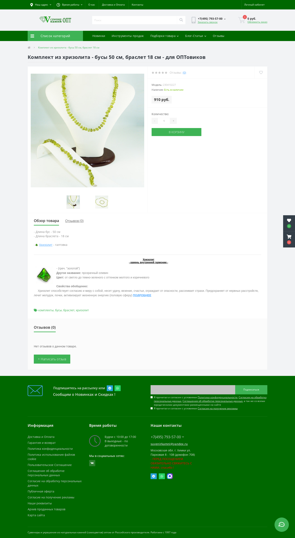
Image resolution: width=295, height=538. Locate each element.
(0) (184, 72)
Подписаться (251, 389)
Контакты (137, 4)
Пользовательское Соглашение (50, 465)
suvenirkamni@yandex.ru (169, 444)
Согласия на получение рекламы (218, 408)
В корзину (176, 132)
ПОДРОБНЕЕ (142, 295)
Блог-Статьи (195, 36)
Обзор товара (46, 220)
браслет (68, 310)
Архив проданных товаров (46, 509)
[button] (69, 4)
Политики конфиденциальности (217, 397)
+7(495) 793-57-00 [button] (167, 437)
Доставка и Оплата (113, 4)
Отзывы (219, 36)
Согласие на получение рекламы (51, 497)
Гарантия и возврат (42, 443)
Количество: (160, 114)
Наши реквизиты (40, 503)
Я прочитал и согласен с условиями (196, 408)
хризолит (82, 310)
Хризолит (45, 245)
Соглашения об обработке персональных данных (213, 401)
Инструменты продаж (128, 36)
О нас (91, 4)
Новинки (98, 36)
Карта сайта (36, 515)
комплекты (46, 310)
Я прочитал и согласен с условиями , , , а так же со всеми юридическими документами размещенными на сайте (210, 401)
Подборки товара (164, 36)
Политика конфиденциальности (50, 449)
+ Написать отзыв (52, 359)
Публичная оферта (41, 491)
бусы (58, 310)
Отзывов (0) (74, 221)
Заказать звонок (208, 22)
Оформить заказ (257, 22)
